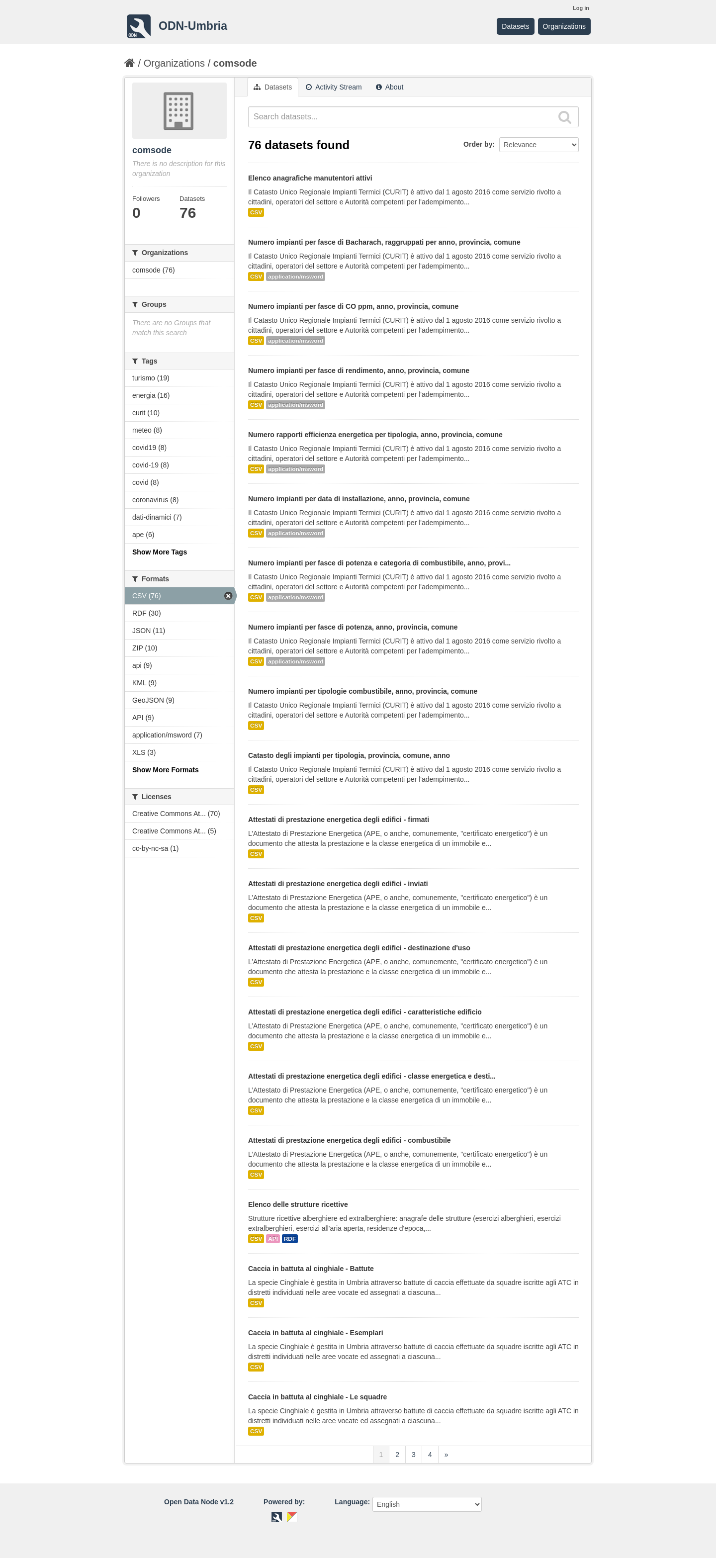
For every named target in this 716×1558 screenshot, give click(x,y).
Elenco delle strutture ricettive (298, 1204)
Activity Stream (333, 87)
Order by (477, 144)
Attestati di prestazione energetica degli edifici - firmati (338, 820)
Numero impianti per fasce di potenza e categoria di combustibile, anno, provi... (379, 563)
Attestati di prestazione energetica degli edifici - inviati (338, 884)
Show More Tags (159, 552)
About (390, 87)
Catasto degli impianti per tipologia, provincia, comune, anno (349, 755)
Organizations (564, 26)
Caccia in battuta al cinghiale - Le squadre (317, 1397)
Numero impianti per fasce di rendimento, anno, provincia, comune (358, 370)
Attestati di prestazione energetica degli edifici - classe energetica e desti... (372, 1076)
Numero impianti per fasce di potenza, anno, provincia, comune (353, 627)
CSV (256, 212)
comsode (235, 63)
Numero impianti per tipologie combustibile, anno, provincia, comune (362, 691)
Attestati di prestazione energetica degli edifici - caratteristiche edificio (365, 1012)
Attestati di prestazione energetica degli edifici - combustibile (349, 1140)
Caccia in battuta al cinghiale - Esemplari (315, 1333)
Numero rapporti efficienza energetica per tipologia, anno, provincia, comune (375, 435)
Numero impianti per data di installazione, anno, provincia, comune (359, 499)
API (273, 1238)
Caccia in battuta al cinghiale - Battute (311, 1269)
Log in (581, 8)
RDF (290, 1238)
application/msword (295, 276)
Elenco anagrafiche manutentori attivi (310, 178)
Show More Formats (165, 770)
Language (351, 1502)
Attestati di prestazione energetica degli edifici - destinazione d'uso (359, 948)
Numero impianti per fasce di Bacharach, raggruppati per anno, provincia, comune (384, 242)
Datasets (515, 26)
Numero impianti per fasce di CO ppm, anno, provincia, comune (353, 306)
